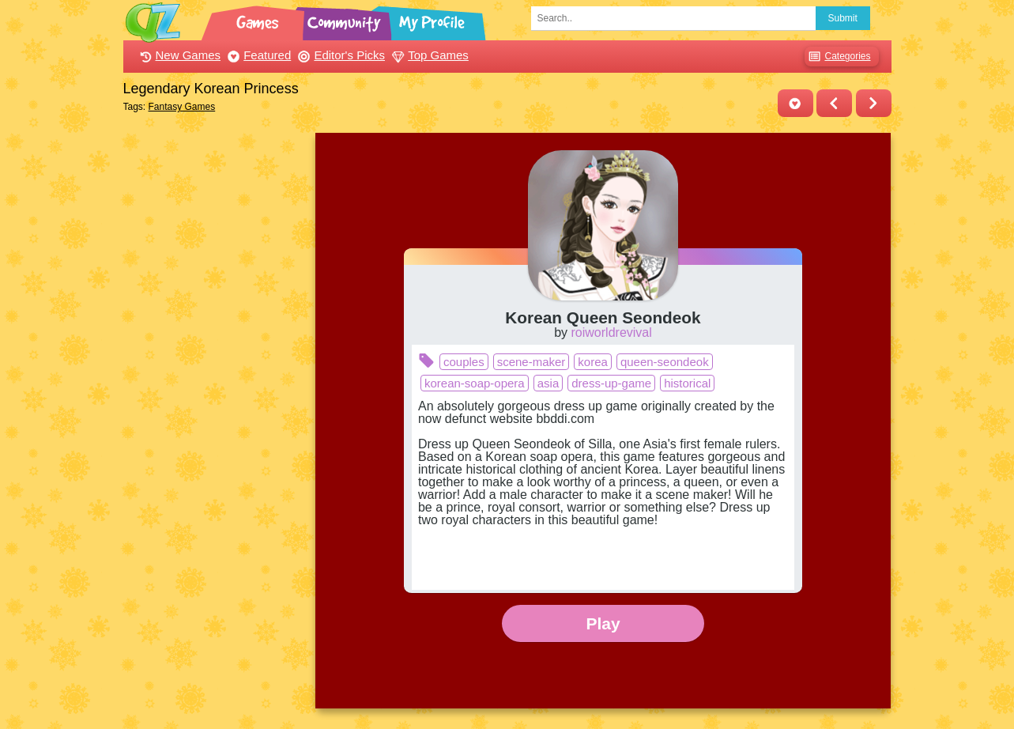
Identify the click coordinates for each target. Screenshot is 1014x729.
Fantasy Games (182, 106)
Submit (843, 18)
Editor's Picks (339, 55)
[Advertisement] (215, 370)
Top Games (428, 55)
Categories (837, 56)
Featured (257, 55)
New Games (178, 55)
